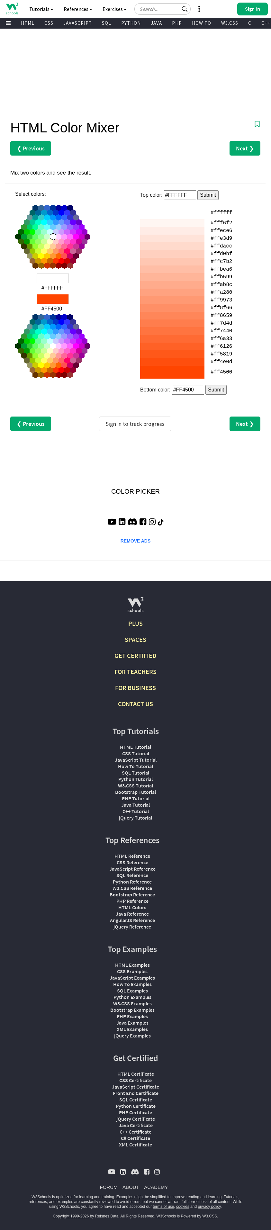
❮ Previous (31, 148)
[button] (184, 9)
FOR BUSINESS (135, 688)
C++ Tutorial (135, 811)
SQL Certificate (135, 1099)
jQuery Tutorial (135, 817)
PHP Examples (132, 1016)
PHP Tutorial (135, 798)
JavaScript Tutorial (136, 760)
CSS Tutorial (135, 753)
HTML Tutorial (135, 747)
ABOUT (130, 1187)
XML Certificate (135, 1144)
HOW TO (201, 23)
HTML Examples (132, 965)
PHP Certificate (135, 1112)
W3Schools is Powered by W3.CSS (187, 1216)
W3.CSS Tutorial (135, 785)
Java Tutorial (135, 805)
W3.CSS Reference (132, 888)
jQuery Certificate (135, 1119)
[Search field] (162, 9)
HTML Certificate (135, 1074)
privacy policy (209, 1206)
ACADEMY (156, 1187)
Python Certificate (136, 1106)
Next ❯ (245, 148)
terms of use (163, 1206)
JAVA (156, 23)
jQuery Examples (132, 1035)
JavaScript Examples (132, 977)
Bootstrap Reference (132, 894)
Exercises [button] (115, 9)
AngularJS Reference (132, 920)
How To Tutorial (135, 766)
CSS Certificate (135, 1080)
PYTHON (131, 23)
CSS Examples (132, 971)
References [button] (78, 9)
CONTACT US (135, 704)
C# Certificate (135, 1138)
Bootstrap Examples (132, 1010)
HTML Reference (132, 856)
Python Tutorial (135, 779)
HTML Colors (132, 907)
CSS (48, 23)
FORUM (109, 1187)
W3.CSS (229, 23)
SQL (106, 23)
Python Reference (132, 881)
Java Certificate (136, 1125)
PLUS (135, 623)
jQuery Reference (132, 926)
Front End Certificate (135, 1093)
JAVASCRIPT (77, 23)
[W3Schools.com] (135, 607)
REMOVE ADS (136, 540)
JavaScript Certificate (135, 1086)
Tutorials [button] (41, 9)
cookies (182, 1206)
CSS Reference (132, 862)
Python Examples (132, 997)
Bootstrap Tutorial (135, 792)
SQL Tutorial (135, 772)
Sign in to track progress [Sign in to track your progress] (135, 423)
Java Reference (132, 914)
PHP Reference (132, 901)
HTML (27, 23)
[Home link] (12, 8)
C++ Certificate (135, 1131)
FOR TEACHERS (135, 672)
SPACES (135, 639)
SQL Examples (132, 990)
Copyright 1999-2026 (71, 1216)
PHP (177, 23)
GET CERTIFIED (135, 655)
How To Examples (132, 984)
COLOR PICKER (135, 491)
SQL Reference (132, 875)
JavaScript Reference (132, 869)
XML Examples (132, 1029)
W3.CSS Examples (132, 1003)
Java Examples (132, 1022)
